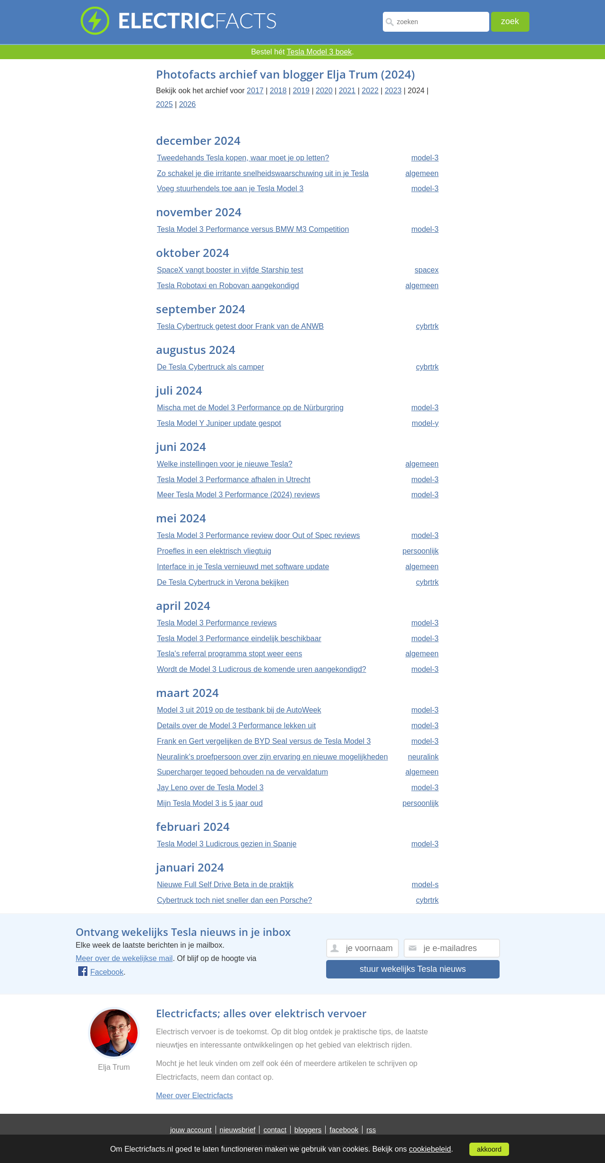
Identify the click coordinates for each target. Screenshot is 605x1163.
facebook (343, 1130)
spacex (427, 270)
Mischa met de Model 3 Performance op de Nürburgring (250, 408)
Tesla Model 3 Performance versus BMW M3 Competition (253, 229)
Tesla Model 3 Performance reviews (217, 623)
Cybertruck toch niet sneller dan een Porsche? (234, 900)
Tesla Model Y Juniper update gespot (219, 423)
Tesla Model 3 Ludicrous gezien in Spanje (226, 844)
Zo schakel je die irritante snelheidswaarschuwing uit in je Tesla (263, 173)
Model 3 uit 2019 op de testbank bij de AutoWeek (239, 710)
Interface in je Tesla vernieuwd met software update (243, 567)
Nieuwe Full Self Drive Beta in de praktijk (225, 885)
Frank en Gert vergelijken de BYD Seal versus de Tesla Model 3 (264, 741)
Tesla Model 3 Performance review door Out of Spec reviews (258, 535)
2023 (393, 91)
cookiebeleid (430, 1149)
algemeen (422, 173)
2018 (278, 91)
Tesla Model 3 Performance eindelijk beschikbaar (239, 638)
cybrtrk (427, 326)
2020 (324, 91)
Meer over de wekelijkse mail (124, 958)
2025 (164, 104)
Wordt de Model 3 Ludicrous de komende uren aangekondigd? (261, 669)
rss (371, 1130)
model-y (425, 423)
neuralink (423, 757)
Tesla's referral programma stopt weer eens (229, 654)
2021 (347, 91)
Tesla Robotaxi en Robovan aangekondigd (228, 286)
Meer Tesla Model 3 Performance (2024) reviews (238, 495)
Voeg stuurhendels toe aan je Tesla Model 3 (230, 189)
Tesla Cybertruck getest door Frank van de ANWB (240, 326)
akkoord (489, 1149)
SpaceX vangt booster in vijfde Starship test (230, 270)
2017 (255, 91)
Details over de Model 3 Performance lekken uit (236, 726)
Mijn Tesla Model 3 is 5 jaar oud (210, 803)
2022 (370, 91)
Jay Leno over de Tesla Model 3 (210, 788)
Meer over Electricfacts (194, 1096)
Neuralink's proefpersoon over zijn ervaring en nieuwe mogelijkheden (272, 757)
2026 (187, 104)
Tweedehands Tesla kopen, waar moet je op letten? (243, 158)
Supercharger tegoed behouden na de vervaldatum (242, 772)
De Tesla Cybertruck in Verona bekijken (223, 582)
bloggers (308, 1130)
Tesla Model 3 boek (319, 52)
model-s (425, 885)
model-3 (425, 158)
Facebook (100, 972)
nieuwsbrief (238, 1130)
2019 (301, 91)
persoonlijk (421, 551)
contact (274, 1130)
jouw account (191, 1130)
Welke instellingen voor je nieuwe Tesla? (225, 464)
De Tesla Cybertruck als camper (210, 367)
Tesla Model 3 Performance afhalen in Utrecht (234, 480)
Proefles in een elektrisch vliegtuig (214, 551)
